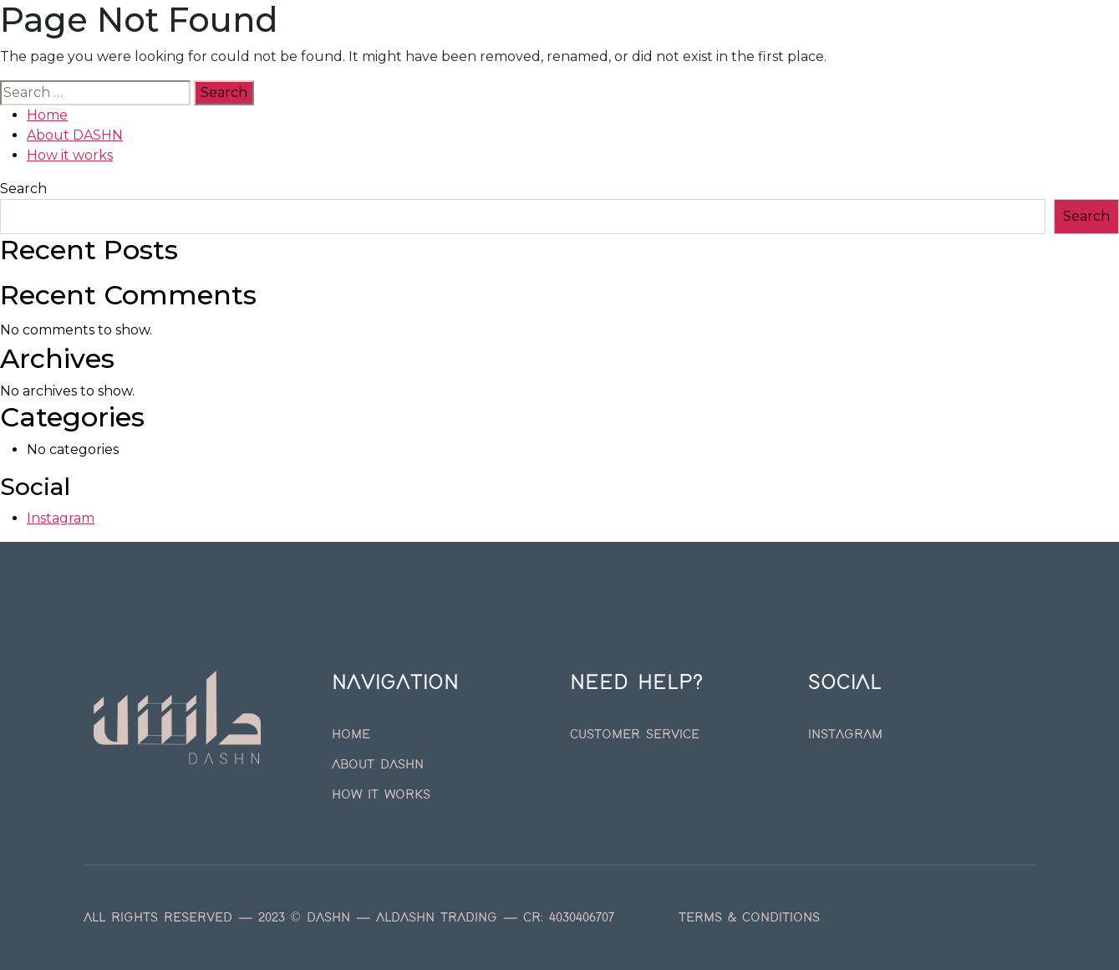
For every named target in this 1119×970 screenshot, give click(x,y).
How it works (581, 47)
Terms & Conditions (749, 918)
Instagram (60, 518)
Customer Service (634, 735)
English (688, 47)
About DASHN (455, 47)
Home (359, 47)
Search (23, 189)
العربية (761, 47)
